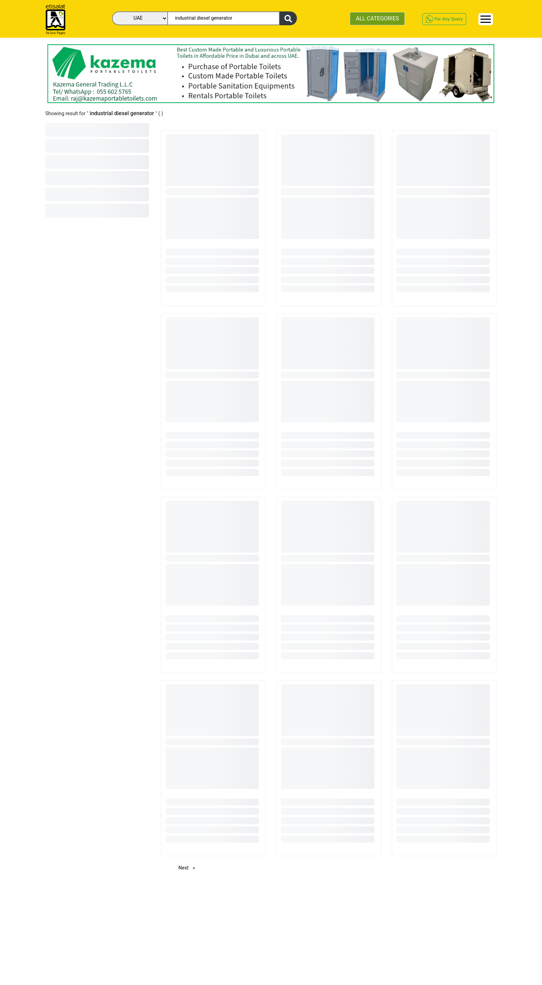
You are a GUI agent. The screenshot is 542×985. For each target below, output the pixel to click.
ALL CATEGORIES (377, 18)
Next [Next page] (188, 867)
